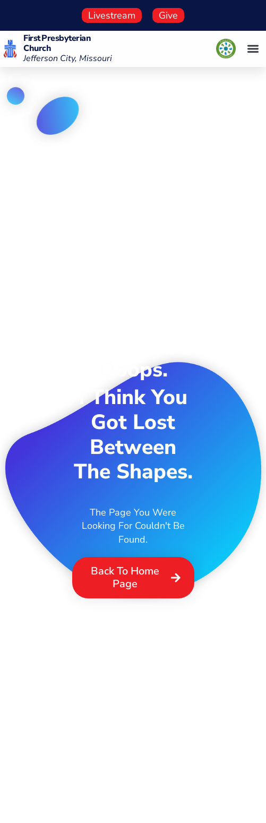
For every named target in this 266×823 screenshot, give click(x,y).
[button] (253, 49)
